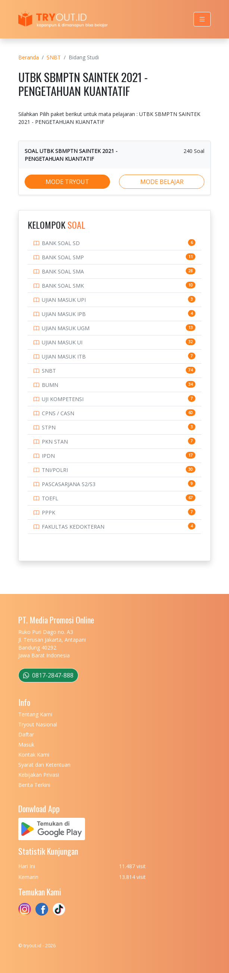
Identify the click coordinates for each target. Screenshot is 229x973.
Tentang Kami (35, 714)
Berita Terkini (34, 784)
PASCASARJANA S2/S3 (68, 484)
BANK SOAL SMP (63, 257)
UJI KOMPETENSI (63, 399)
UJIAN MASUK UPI (64, 299)
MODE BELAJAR (161, 182)
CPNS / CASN (58, 413)
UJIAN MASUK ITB (64, 356)
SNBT (54, 57)
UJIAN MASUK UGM (66, 328)
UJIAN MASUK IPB (64, 313)
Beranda (28, 57)
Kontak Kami (33, 754)
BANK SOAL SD (61, 243)
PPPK (48, 512)
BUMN (50, 384)
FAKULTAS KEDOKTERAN (73, 526)
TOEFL (50, 498)
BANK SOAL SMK (63, 285)
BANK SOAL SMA (63, 271)
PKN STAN (55, 441)
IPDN (48, 455)
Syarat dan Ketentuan (44, 764)
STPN (49, 427)
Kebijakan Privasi (38, 774)
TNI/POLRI (55, 469)
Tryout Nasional (37, 724)
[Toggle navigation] (202, 19)
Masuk (26, 744)
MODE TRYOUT (67, 182)
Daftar (26, 734)
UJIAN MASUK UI (62, 342)
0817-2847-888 (48, 675)
